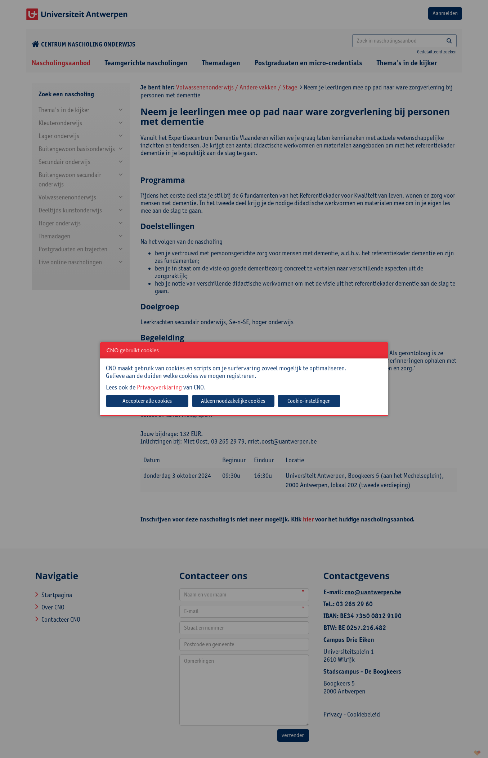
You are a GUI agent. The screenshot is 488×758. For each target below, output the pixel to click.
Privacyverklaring (159, 387)
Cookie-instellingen (309, 400)
